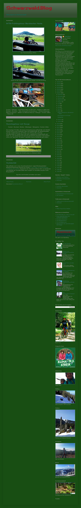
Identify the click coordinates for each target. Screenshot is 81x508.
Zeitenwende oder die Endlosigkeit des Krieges (65, 224)
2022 (59, 89)
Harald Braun (67, 36)
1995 (58, 153)
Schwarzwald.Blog (29, 8)
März (59, 110)
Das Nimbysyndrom (61, 220)
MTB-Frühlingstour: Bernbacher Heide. (24, 23)
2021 (58, 91)
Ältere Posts (47, 181)
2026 (59, 81)
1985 (58, 171)
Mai (59, 107)
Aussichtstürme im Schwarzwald (64, 193)
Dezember (60, 94)
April (59, 109)
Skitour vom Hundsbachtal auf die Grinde (68, 252)
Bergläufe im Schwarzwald (63, 178)
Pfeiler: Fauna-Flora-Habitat (63, 208)
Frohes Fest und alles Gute (68, 263)
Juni (59, 105)
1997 (58, 151)
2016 (58, 129)
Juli (59, 103)
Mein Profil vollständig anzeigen (63, 45)
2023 (59, 87)
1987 (58, 167)
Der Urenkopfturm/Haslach (69, 293)
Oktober (60, 98)
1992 (58, 158)
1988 (58, 165)
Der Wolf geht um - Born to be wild (65, 214)
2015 (58, 131)
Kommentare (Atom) (17, 184)
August (60, 101)
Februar (60, 119)
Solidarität (11, 163)
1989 (58, 164)
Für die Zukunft (67, 243)
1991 (58, 160)
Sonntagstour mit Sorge (18, 124)
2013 (58, 134)
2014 (58, 132)
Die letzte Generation (61, 218)
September (61, 99)
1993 (58, 156)
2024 (59, 85)
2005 (59, 145)
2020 (59, 92)
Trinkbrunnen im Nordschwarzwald (65, 201)
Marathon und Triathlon (62, 177)
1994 (58, 154)
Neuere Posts (10, 181)
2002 (59, 149)
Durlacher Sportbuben (62, 186)
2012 (58, 136)
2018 (58, 125)
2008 (59, 142)
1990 (58, 162)
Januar (60, 121)
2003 (59, 147)
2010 (58, 140)
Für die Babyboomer (61, 222)
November (60, 96)
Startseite (28, 181)
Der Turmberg (59, 195)
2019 (58, 123)
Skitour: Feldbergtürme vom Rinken (68, 271)
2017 (58, 127)
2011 (58, 138)
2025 (59, 83)
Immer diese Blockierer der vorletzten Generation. (63, 217)
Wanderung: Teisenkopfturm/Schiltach (68, 282)
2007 (59, 143)
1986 (58, 169)
